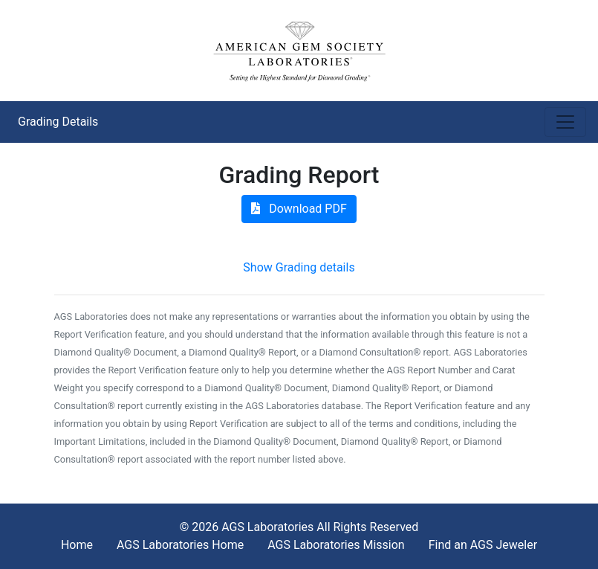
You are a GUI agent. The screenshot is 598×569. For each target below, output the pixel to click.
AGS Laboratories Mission (335, 545)
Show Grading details (298, 267)
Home (77, 545)
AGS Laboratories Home (180, 545)
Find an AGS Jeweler (483, 545)
